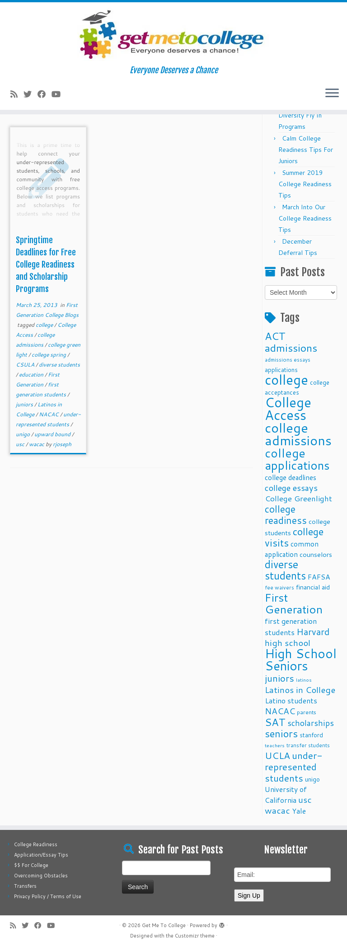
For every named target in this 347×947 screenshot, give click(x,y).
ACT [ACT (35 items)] (275, 336)
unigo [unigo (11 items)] (312, 779)
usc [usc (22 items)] (305, 799)
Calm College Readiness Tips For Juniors (305, 149)
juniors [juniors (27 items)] (279, 678)
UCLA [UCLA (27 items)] (277, 755)
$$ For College (31, 865)
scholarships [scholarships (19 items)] (310, 723)
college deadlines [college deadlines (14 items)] (290, 477)
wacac (37, 444)
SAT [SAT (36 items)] (275, 722)
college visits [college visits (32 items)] (294, 537)
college (45, 325)
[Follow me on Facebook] (45, 94)
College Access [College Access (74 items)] (288, 408)
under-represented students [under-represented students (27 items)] (294, 767)
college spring (49, 354)
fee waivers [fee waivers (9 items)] (279, 587)
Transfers (25, 886)
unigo (23, 434)
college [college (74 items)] (286, 379)
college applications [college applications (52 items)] (297, 458)
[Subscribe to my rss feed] (16, 94)
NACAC (49, 414)
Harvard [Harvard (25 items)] (312, 631)
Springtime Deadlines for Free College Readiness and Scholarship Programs (46, 264)
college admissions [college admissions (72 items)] (298, 433)
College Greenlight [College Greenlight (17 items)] (298, 498)
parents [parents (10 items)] (306, 712)
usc (21, 444)
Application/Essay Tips (41, 854)
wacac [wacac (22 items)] (277, 810)
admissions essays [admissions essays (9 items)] (287, 359)
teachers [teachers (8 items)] (275, 745)
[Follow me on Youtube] (59, 94)
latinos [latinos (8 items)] (304, 679)
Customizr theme (195, 935)
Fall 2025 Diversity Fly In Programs (300, 115)
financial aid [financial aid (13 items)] (313, 587)
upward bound (53, 434)
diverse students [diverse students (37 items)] (285, 570)
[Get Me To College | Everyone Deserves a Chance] (173, 34)
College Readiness (35, 844)
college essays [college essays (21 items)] (291, 488)
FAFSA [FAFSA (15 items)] (319, 577)
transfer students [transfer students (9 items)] (308, 745)
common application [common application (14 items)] (292, 549)
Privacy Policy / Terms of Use (47, 896)
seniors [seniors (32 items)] (281, 733)
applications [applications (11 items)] (281, 369)
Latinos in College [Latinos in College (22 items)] (300, 689)
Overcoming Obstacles (41, 875)
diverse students (59, 364)
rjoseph (62, 444)
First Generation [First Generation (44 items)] (294, 603)
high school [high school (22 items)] (287, 642)
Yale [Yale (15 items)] (299, 811)
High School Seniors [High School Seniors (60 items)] (301, 659)
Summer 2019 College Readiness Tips (305, 184)
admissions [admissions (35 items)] (291, 347)
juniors (25, 404)
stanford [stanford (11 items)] (311, 734)
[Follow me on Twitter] (30, 94)
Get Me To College (164, 925)
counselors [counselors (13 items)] (316, 554)
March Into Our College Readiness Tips (305, 218)
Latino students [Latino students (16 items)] (291, 700)
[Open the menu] (332, 93)
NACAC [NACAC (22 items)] (280, 711)
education (32, 374)
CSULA (26, 364)
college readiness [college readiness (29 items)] (286, 514)
